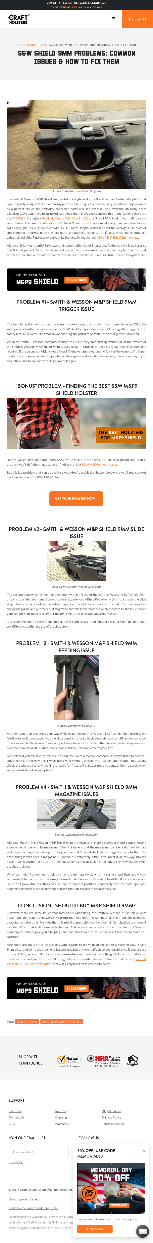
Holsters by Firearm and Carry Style (33, 1208)
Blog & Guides (111, 1111)
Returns (60, 1111)
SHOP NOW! (94, 1229)
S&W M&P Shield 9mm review (117, 237)
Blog (43, 44)
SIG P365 (19, 218)
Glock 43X (79, 218)
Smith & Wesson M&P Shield (61, 1021)
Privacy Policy (111, 1117)
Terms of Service (113, 1123)
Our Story (15, 1111)
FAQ (12, 1123)
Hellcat (48, 218)
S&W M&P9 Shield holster (99, 464)
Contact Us (16, 1117)
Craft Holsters (27, 44)
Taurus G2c (63, 218)
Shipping (61, 1117)
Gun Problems (27, 1021)
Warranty (61, 1123)
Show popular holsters (24, 1199)
